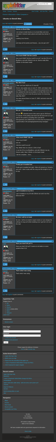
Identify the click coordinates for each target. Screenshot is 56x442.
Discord (9, 307)
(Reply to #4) (20, 135)
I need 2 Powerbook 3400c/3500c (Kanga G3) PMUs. (19, 362)
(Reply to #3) (20, 108)
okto (5, 393)
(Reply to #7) (22, 215)
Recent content (9, 322)
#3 (52, 80)
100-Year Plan (44, 11)
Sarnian (6, 389)
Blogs (6, 400)
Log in (4, 23)
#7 (52, 188)
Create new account (10, 337)
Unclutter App (31, 349)
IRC (8, 303)
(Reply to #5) (22, 162)
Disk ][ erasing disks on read (11, 391)
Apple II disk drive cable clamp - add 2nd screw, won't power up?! (21, 382)
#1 (52, 27)
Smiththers (7, 191)
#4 (52, 108)
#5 (52, 135)
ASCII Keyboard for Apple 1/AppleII (14, 365)
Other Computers (22, 14)
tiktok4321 (6, 376)
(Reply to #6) (22, 188)
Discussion (12, 14)
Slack (8, 311)
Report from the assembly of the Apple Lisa (16, 360)
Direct (22, 349)
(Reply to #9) (21, 268)
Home (4, 11)
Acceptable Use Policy (11, 409)
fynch (5, 29)
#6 (52, 162)
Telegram (9, 313)
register (10, 23)
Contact (51, 11)
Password (6, 333)
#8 (52, 215)
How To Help (35, 11)
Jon (4, 56)
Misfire (8, 309)
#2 (52, 53)
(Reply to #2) (20, 80)
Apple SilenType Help (11, 356)
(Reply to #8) (22, 241)
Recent (15, 11)
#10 (52, 268)
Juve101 (6, 384)
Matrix (8, 305)
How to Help (28, 431)
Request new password (11, 340)
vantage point (8, 83)
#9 (52, 241)
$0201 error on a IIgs (10, 358)
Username (6, 329)
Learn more (6, 314)
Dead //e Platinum (8, 387)
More (51, 367)
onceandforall (7, 380)
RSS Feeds (8, 404)
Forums (10, 11)
